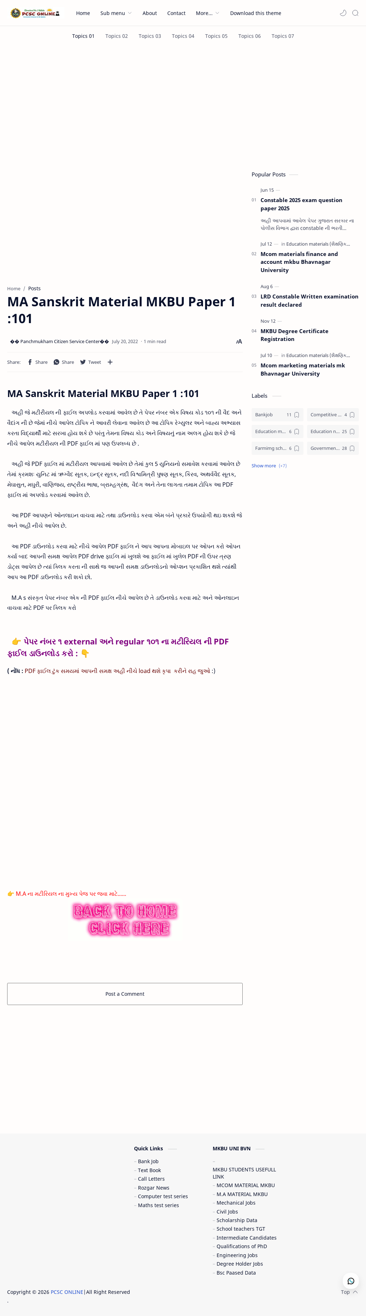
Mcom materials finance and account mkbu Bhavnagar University (299, 262)
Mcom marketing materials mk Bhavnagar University (303, 369)
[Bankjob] (277, 414)
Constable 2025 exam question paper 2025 (301, 204)
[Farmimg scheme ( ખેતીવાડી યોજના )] (277, 448)
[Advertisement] (183, 106)
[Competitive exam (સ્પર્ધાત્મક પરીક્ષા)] (333, 414)
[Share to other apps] (110, 362)
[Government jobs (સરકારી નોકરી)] (333, 448)
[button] (343, 12)
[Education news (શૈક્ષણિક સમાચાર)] (333, 431)
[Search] (355, 12)
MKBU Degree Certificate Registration (294, 335)
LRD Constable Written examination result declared (309, 300)
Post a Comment (124, 993)
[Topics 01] (83, 36)
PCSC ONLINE (67, 1292)
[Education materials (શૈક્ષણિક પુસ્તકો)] (326, 244)
